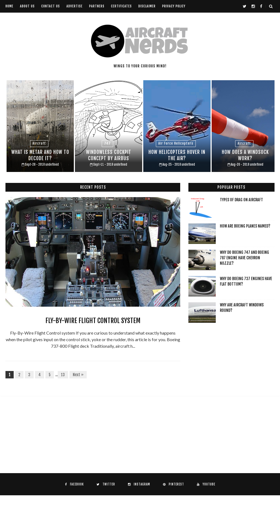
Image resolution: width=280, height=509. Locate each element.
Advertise (74, 6)
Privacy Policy (173, 6)
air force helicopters (175, 143)
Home (9, 6)
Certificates (121, 6)
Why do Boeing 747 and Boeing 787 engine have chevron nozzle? (244, 257)
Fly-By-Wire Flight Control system (93, 321)
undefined (52, 164)
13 (63, 374)
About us (27, 6)
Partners (96, 6)
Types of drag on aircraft (241, 199)
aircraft (39, 143)
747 (107, 143)
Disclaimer (147, 6)
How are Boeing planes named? (245, 226)
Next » (78, 374)
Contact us (50, 6)
